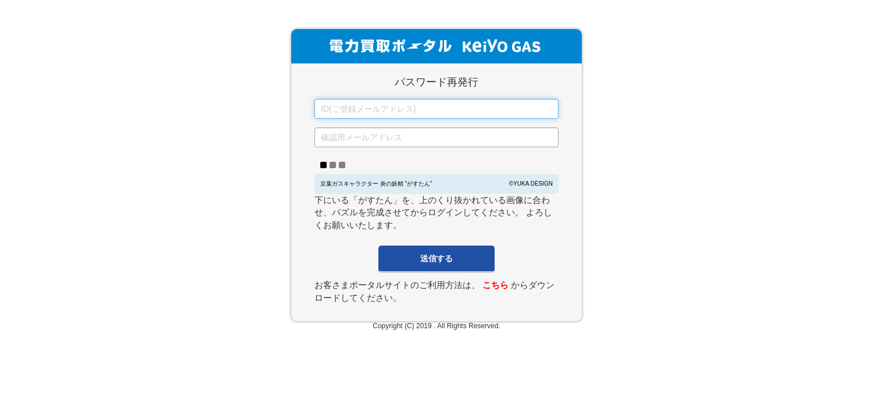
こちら (495, 285)
